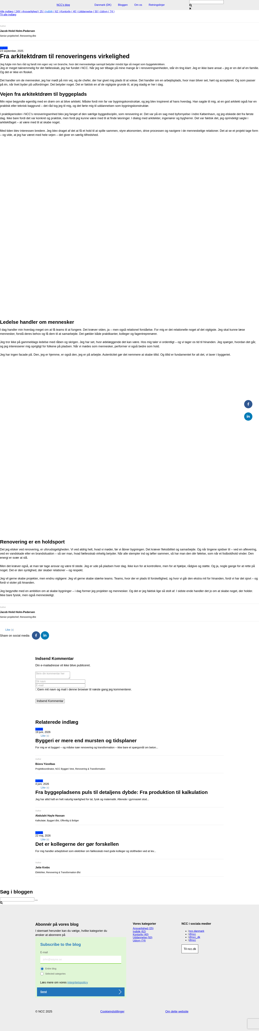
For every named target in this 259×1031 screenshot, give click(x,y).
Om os (138, 4)
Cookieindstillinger (112, 1011)
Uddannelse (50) (142, 937)
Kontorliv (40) (140, 934)
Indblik (4, 48)
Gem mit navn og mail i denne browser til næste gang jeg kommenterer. (84, 689)
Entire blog (50, 968)
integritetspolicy (77, 982)
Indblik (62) (139, 931)
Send (43, 991)
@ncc (192, 934)
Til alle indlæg (8, 14)
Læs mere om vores (64, 982)
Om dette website (176, 1011)
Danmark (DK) (102, 4)
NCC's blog (63, 4)
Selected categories (55, 973)
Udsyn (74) (139, 940)
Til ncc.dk (190, 949)
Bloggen (123, 4)
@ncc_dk (194, 937)
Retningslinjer (157, 4)
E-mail (44, 952)
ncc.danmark (196, 931)
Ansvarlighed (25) (143, 928)
